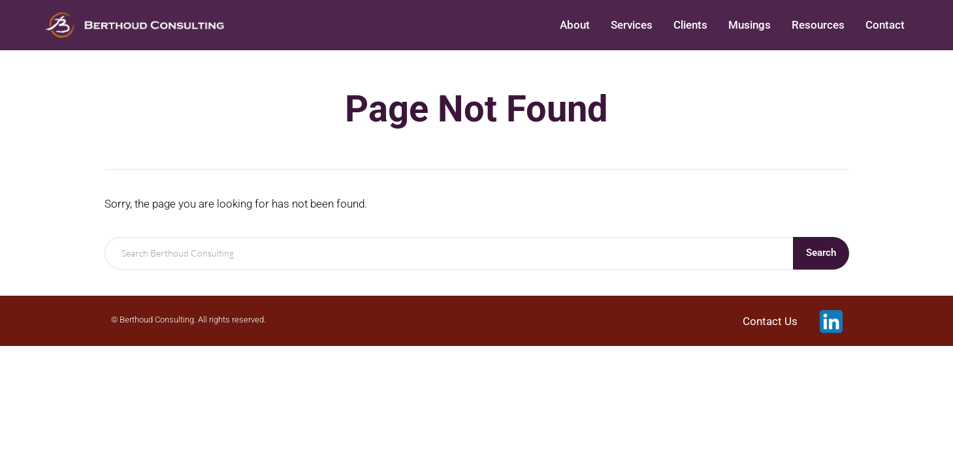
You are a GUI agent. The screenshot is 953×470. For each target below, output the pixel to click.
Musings (749, 24)
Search (821, 252)
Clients (690, 24)
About (575, 24)
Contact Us (770, 321)
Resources (818, 24)
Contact (885, 24)
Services (632, 24)
